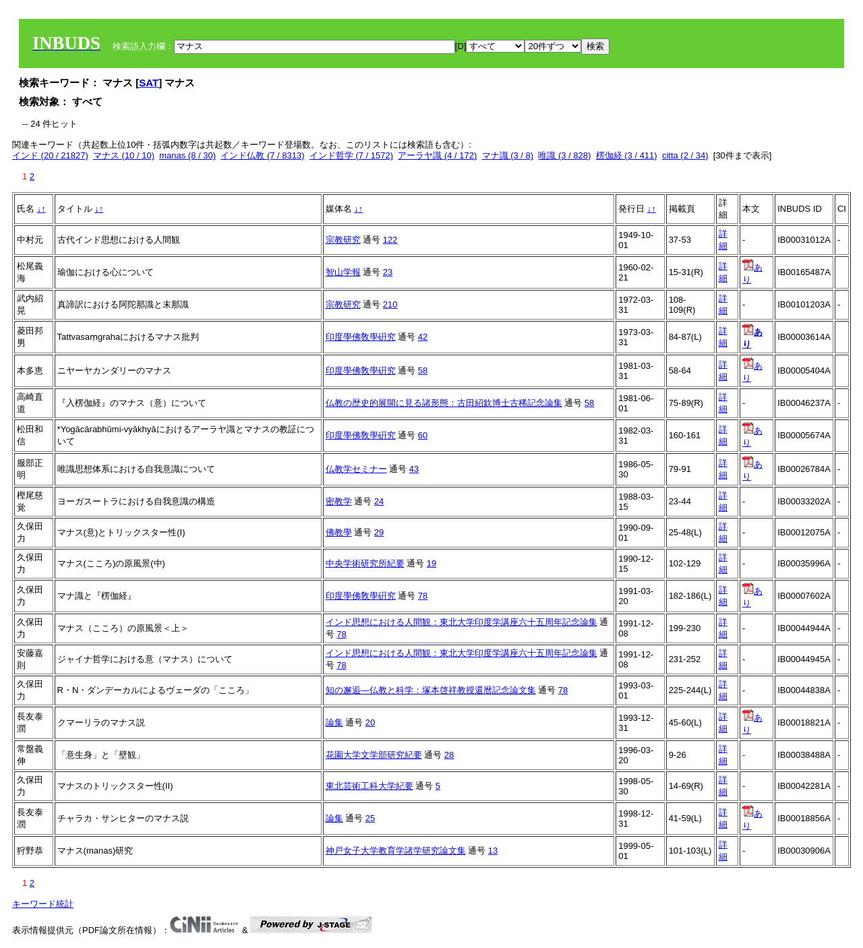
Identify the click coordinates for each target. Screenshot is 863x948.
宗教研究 (343, 240)
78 (422, 596)
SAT (148, 82)
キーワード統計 (42, 904)
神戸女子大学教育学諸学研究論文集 (396, 851)
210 (390, 304)
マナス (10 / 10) (123, 155)
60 (422, 435)
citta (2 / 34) (685, 155)
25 (370, 818)
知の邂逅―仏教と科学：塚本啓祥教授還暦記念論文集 (431, 690)
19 (431, 563)
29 (379, 532)
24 (379, 501)
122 (390, 240)
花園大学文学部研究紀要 (374, 755)
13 (493, 851)
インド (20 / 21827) (50, 155)
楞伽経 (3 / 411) (626, 155)
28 (449, 755)
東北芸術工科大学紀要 (369, 786)
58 (422, 370)
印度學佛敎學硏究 (361, 337)
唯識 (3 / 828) (564, 155)
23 (387, 272)
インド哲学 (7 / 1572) (351, 155)
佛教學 (339, 532)
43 (414, 469)
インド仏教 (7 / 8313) (262, 155)
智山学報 (343, 272)
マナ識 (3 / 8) (508, 155)
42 (422, 337)
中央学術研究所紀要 (365, 563)
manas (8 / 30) (187, 155)
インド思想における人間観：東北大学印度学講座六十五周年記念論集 (461, 622)
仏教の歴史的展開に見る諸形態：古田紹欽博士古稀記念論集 (444, 403)
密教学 (339, 501)
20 (370, 722)
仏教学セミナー (356, 469)
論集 (334, 722)
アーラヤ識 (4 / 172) (437, 155)
